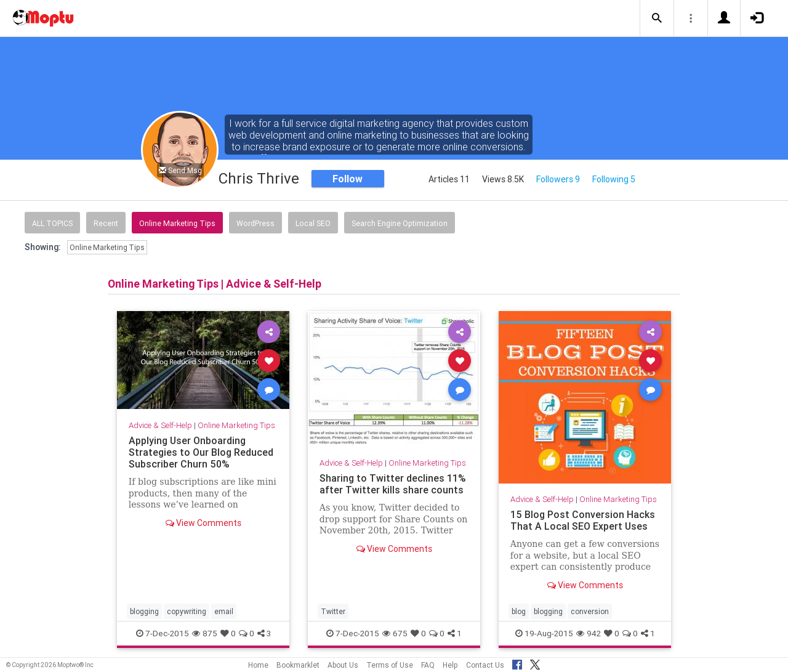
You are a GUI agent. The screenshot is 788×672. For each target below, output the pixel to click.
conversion (590, 611)
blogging (144, 611)
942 (588, 633)
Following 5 (613, 179)
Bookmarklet (298, 665)
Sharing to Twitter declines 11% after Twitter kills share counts (393, 484)
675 (395, 633)
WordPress (255, 223)
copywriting (186, 611)
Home (258, 665)
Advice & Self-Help (160, 425)
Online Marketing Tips (177, 223)
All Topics (52, 223)
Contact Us (485, 665)
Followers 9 (558, 179)
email (223, 611)
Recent (106, 223)
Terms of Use (389, 665)
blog (519, 611)
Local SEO (313, 223)
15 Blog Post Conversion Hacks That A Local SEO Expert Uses (582, 520)
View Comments (203, 522)
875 (204, 633)
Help (450, 665)
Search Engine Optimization (400, 223)
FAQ (428, 665)
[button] (657, 18)
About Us (343, 665)
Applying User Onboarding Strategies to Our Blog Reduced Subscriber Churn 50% (201, 452)
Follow (347, 178)
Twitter (333, 611)
